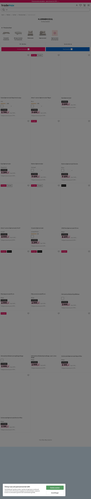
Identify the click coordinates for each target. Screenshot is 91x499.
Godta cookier (55, 488)
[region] (34, 490)
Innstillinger (55, 493)
